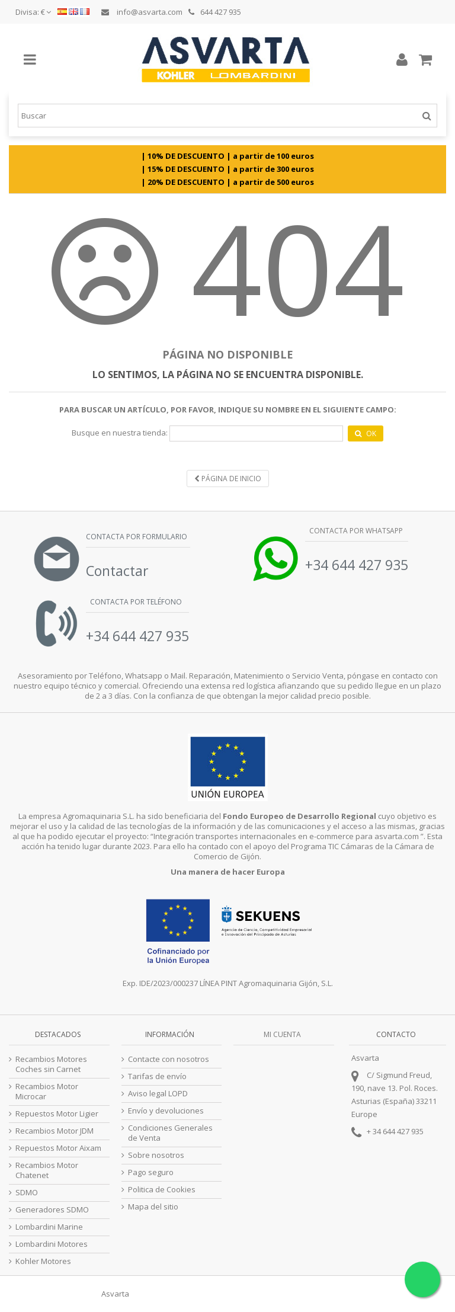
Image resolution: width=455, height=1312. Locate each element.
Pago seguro (151, 1172)
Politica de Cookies (162, 1190)
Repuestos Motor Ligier (56, 1114)
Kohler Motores (43, 1261)
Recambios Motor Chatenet (46, 1170)
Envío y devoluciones (166, 1111)
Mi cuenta (282, 1034)
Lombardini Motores (51, 1244)
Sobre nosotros (156, 1155)
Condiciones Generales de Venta (170, 1133)
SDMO (26, 1193)
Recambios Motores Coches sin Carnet (51, 1064)
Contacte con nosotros (168, 1059)
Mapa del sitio (153, 1207)
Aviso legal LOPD (158, 1094)
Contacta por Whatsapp (355, 531)
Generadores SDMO (52, 1210)
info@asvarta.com (141, 12)
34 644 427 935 (398, 1131)
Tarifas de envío (157, 1076)
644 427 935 (214, 12)
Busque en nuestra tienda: (120, 433)
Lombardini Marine (49, 1227)
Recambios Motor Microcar (46, 1091)
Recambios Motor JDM (54, 1131)
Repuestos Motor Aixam (58, 1148)
